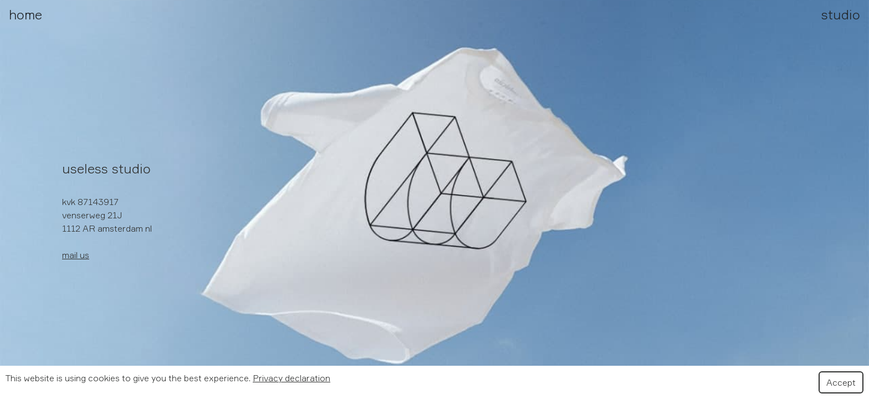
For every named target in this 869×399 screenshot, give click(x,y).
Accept (841, 382)
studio (840, 14)
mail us (75, 254)
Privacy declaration (291, 377)
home (25, 14)
